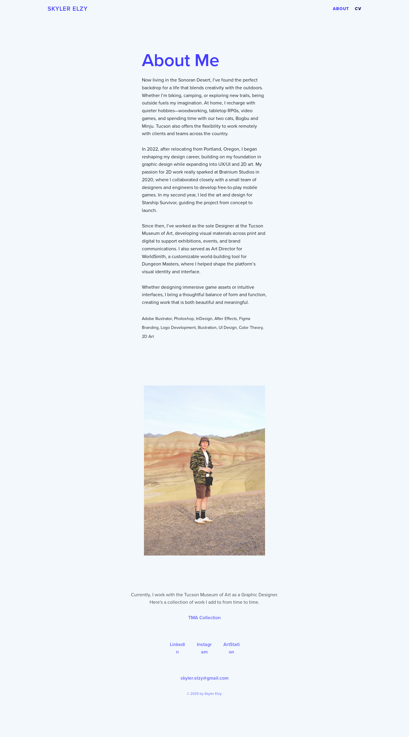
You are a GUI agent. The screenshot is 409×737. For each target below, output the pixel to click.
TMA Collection (204, 631)
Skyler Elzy (68, 9)
